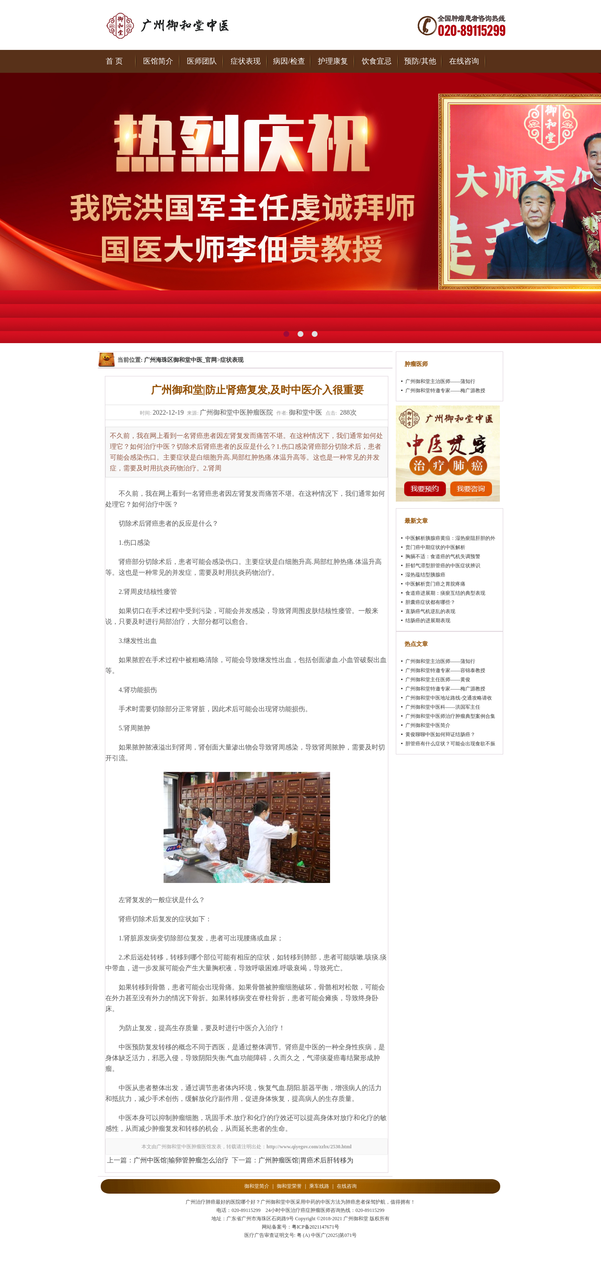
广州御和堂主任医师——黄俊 (437, 679)
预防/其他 (420, 61)
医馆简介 (158, 61)
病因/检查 (289, 61)
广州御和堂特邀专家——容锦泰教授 (445, 670)
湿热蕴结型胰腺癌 (425, 575)
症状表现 (246, 61)
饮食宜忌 (377, 61)
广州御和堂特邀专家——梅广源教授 (445, 390)
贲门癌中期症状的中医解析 (435, 547)
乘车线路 (319, 1186)
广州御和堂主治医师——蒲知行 (440, 381)
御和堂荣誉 (289, 1186)
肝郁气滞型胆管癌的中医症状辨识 (442, 566)
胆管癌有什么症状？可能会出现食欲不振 (450, 744)
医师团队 (202, 61)
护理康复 (333, 61)
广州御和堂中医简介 (427, 725)
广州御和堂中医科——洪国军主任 (442, 707)
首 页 (114, 61)
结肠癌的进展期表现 (427, 620)
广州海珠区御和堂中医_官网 (180, 360)
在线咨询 (464, 61)
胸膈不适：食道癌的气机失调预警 (442, 556)
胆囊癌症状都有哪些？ (430, 602)
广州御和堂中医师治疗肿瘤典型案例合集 (450, 716)
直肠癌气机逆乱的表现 (430, 611)
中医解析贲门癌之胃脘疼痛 (435, 584)
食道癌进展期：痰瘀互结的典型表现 (445, 593)
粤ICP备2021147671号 (315, 1227)
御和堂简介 (256, 1186)
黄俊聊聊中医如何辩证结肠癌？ (440, 734)
